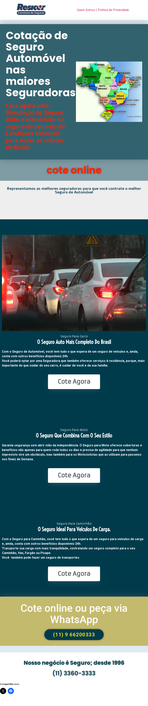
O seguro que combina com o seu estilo (74, 435)
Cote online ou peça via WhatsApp (74, 614)
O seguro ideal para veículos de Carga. (74, 529)
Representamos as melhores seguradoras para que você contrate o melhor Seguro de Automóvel (74, 190)
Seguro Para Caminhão (74, 523)
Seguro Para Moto (74, 430)
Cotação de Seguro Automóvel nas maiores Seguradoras (41, 64)
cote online (74, 170)
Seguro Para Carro (74, 336)
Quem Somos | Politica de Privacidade (103, 10)
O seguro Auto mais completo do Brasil (74, 342)
